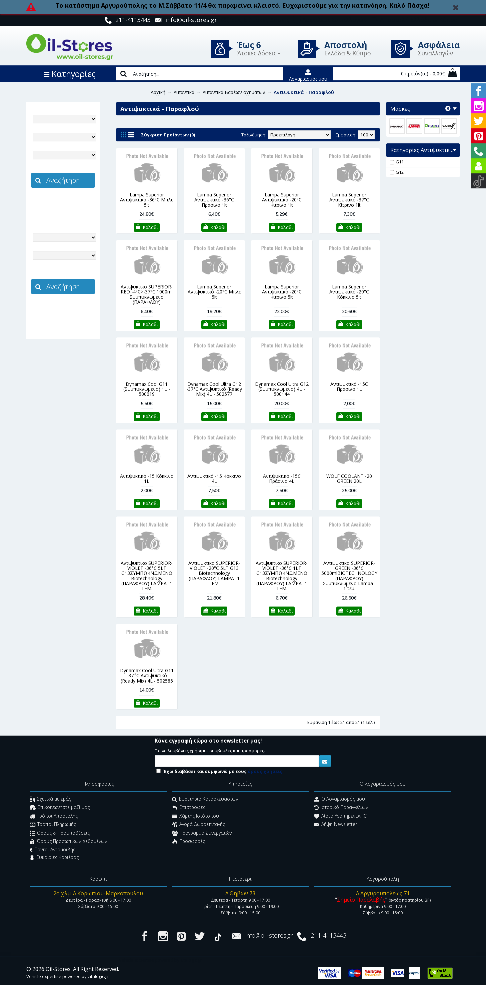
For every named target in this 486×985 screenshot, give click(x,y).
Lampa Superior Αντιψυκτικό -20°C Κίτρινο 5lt (282, 291)
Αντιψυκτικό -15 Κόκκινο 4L (214, 478)
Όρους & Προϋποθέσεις (60, 833)
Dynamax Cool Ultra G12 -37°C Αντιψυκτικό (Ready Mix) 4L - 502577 (214, 389)
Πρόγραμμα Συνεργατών (202, 833)
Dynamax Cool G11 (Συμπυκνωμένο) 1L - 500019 (146, 389)
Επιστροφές (188, 808)
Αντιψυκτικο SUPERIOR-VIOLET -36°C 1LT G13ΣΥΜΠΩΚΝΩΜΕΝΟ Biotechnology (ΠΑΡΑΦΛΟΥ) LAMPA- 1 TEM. (282, 576)
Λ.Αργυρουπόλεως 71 (383, 893)
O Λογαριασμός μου (339, 800)
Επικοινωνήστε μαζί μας (60, 808)
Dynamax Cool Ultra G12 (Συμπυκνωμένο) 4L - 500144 (282, 389)
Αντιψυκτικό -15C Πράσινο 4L (282, 478)
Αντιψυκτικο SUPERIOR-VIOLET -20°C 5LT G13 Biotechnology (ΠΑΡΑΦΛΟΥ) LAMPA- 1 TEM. (214, 573)
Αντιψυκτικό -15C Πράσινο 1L (349, 386)
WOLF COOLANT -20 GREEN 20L (349, 478)
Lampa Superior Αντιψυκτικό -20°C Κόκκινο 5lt (349, 291)
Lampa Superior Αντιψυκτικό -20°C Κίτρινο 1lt (282, 199)
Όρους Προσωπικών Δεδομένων (68, 842)
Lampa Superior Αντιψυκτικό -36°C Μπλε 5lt (146, 199)
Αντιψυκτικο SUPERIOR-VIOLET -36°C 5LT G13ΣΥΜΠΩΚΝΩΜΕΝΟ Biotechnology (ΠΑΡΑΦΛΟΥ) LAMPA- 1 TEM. (147, 576)
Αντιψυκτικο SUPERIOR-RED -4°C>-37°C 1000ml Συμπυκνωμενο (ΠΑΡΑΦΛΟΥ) (147, 294)
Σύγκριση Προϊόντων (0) (168, 135)
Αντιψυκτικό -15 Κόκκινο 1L (147, 478)
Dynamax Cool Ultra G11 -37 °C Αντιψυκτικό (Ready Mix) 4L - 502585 (147, 675)
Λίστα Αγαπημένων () (340, 816)
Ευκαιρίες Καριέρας (54, 857)
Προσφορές (188, 842)
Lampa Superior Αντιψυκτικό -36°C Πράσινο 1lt (214, 199)
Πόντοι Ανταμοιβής (52, 849)
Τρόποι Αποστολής (54, 816)
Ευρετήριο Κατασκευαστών (205, 800)
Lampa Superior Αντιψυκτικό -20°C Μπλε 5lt (214, 291)
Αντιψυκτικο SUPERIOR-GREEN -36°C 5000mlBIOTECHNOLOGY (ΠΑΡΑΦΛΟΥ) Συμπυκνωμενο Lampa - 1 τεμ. (349, 576)
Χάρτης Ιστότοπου (195, 816)
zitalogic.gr (77, 202)
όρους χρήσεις (265, 771)
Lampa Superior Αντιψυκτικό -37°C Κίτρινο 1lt (349, 199)
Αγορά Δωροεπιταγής (198, 825)
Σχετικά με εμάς (50, 800)
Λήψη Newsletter (335, 825)
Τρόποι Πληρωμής (53, 825)
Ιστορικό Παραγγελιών (341, 808)
